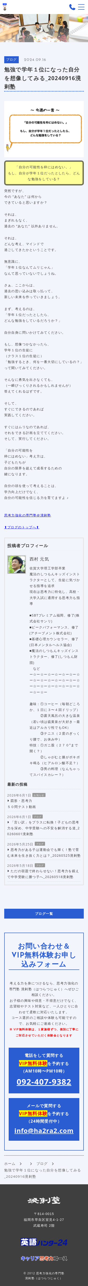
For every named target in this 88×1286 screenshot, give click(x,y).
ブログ (11, 60)
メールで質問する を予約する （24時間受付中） (43, 1119)
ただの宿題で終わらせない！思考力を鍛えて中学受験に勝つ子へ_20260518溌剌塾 (43, 874)
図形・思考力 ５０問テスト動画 (21, 803)
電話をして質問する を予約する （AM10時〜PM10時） (44, 1070)
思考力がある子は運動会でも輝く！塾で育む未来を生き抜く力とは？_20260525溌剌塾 (44, 852)
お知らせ (39, 795)
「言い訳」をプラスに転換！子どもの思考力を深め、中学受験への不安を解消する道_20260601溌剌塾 (43, 828)
